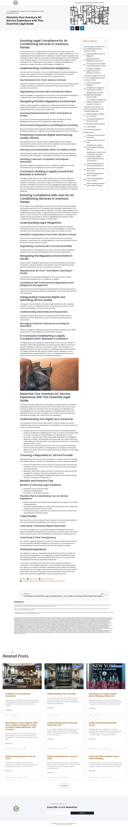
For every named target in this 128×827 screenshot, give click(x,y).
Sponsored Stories (47, 579)
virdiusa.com (50, 621)
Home (8, 11)
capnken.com (34, 617)
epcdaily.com (79, 625)
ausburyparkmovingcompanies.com (103, 627)
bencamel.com (65, 628)
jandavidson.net (16, 632)
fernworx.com (51, 619)
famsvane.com (16, 627)
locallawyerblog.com (62, 620)
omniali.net (78, 619)
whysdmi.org (97, 623)
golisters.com (56, 630)
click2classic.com (88, 628)
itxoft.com (19, 633)
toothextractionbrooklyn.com (19, 629)
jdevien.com (64, 624)
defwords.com (25, 621)
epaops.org (94, 631)
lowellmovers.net (51, 620)
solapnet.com (94, 627)
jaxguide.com (21, 623)
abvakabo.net (79, 617)
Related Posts (89, 132)
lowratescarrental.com (103, 623)
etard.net (32, 630)
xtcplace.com (85, 631)
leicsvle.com (48, 631)
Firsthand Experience (94, 130)
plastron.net (39, 623)
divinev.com (67, 621)
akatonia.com (82, 626)
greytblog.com (71, 630)
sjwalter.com (110, 623)
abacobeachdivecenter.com (39, 619)
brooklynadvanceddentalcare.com (20, 625)
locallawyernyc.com (39, 628)
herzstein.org (59, 619)
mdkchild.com (44, 617)
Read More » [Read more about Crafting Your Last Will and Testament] (8, 710)
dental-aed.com (94, 620)
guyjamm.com (79, 618)
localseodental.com (90, 624)
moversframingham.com (60, 627)
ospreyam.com (30, 620)
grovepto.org (66, 632)
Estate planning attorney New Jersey (95, 170)
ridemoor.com (106, 624)
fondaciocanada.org (81, 628)
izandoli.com (43, 631)
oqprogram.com (104, 617)
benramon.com (38, 631)
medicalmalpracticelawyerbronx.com (58, 621)
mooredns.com (16, 626)
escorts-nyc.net (29, 625)
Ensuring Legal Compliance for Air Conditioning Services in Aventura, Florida (94, 49)
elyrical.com (31, 619)
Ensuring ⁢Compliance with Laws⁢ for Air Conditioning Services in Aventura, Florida (95, 78)
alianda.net (20, 617)
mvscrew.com (46, 620)
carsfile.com (89, 627)
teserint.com (43, 629)
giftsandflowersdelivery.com (27, 617)
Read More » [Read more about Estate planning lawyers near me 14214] (8, 770)
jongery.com (97, 618)
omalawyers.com (34, 624)
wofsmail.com (23, 624)
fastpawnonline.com (46, 625)
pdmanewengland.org (47, 632)
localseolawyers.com (91, 623)
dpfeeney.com (16, 628)
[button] (72, 28)
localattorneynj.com (75, 631)
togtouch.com (74, 625)
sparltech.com (24, 633)
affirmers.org (66, 631)
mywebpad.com (40, 620)
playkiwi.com (70, 628)
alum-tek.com (84, 620)
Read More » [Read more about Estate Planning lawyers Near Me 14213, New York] (50, 739)
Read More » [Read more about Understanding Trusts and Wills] (50, 708)
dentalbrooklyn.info (74, 624)
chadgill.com (39, 617)
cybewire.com (99, 625)
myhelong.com (99, 629)
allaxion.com (104, 621)
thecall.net (26, 623)
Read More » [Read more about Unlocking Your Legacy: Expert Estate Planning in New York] (92, 708)
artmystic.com (75, 632)
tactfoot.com (93, 632)
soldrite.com (85, 629)
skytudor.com (21, 619)
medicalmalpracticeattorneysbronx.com (85, 630)
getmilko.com (94, 629)
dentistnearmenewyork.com (24, 626)
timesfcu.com (84, 625)
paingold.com (89, 632)
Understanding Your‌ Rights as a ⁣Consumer (95, 115)
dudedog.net (93, 618)
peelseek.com (107, 631)
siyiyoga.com (89, 629)
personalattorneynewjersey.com (87, 617)
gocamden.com (30, 621)
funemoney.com (33, 631)
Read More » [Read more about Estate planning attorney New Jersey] (92, 739)
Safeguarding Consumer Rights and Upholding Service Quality (94, 95)
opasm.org (106, 630)
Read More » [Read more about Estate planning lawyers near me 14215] (50, 772)
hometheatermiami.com (100, 631)
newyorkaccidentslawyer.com (63, 630)
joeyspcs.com (33, 628)
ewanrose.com (54, 632)
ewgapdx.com (55, 624)
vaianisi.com (94, 625)
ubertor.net (89, 620)
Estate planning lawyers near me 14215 (95, 179)
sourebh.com (105, 619)
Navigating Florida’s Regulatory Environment (94, 60)
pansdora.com (41, 630)
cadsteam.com (49, 624)
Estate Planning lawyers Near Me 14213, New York (95, 165)
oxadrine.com (39, 626)
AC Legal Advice (27, 581)
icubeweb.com (46, 628)
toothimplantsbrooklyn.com (54, 625)
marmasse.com (98, 632)
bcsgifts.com (34, 623)
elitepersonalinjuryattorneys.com (94, 626)
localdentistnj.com (60, 617)
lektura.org (21, 620)
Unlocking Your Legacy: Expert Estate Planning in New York (95, 147)
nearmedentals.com (22, 628)
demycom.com (25, 620)
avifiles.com (51, 628)
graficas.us (95, 617)
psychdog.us (53, 626)
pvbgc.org (70, 631)
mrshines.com (68, 623)
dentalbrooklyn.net (17, 624)
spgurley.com (28, 624)
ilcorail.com (86, 626)
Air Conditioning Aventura (42, 581)
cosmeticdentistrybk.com (44, 618)
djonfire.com (90, 631)
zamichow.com (46, 619)
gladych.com (94, 619)
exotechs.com (28, 618)
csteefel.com (99, 617)
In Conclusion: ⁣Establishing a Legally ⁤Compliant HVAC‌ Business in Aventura (96, 102)
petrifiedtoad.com (100, 619)
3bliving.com (48, 626)
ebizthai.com (85, 624)
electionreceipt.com (95, 630)
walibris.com (28, 630)
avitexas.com (80, 624)
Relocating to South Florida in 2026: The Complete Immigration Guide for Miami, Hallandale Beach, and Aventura (96, 156)
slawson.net (33, 618)
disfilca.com (70, 632)
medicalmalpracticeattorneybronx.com (103, 620)
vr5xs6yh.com (101, 624)
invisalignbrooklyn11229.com (108, 628)
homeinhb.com (28, 628)
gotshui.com (57, 620)
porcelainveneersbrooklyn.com (72, 618)
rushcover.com (69, 617)
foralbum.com (57, 626)
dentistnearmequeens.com (82, 623)
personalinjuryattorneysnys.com (24, 631)
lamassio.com (16, 631)
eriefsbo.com (38, 629)
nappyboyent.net (22, 632)
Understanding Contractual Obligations (95, 55)
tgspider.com (16, 620)
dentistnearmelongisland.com (51, 627)
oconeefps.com (49, 617)
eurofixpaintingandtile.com (64, 626)
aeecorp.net (16, 617)
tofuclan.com (75, 629)
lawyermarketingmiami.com (74, 621)
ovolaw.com (76, 630)
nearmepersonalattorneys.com (30, 627)
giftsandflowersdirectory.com (107, 625)
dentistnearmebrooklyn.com (105, 626)
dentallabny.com (22, 627)
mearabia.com (69, 625)
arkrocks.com (36, 630)
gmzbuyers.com (44, 624)
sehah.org (81, 631)
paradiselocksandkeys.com (82, 627)
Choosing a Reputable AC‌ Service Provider (95, 120)
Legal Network (69, 824)
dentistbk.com (55, 628)
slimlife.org (85, 619)
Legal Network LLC (71, 823)
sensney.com (64, 618)
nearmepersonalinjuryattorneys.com (97, 628)
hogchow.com (109, 617)
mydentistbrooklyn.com (69, 627)
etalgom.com (39, 624)
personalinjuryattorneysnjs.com (37, 625)
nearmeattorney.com (74, 623)
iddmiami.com (104, 632)
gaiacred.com (47, 629)
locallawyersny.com (27, 629)
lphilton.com (108, 621)
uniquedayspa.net (36, 632)
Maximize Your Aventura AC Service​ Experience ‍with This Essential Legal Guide (94, 109)
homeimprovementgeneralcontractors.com (66, 629)
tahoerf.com (112, 618)
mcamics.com (40, 621)
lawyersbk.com (89, 625)
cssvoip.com (30, 623)
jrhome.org (62, 631)
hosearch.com (75, 628)
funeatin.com (80, 629)
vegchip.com (54, 617)
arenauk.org (74, 619)
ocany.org (79, 632)
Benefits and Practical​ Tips (95, 124)
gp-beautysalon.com (32, 626)
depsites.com (102, 630)
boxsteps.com (43, 626)
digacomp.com (26, 619)
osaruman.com (16, 623)
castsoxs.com (96, 624)
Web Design (62, 824)
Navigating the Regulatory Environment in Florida (95, 89)
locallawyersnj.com (78, 620)
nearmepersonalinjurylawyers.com (85, 621)
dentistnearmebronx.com (18, 621)
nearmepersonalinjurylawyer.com (20, 618)
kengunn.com (37, 618)
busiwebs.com (52, 631)
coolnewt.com (57, 631)
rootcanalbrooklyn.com (63, 625)
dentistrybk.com (72, 626)
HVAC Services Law (58, 581)
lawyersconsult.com (60, 632)
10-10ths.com (74, 617)
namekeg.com (16, 619)
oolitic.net (81, 619)
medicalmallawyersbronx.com (96, 621)
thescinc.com (59, 618)
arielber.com (77, 626)
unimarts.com (68, 620)
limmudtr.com (46, 630)
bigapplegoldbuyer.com (54, 629)
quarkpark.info (84, 632)
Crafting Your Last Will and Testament (95, 136)
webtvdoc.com (69, 619)
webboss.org (45, 621)
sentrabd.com (89, 619)
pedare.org (65, 617)
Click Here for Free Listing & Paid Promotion (89, 3)
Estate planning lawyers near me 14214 (95, 174)
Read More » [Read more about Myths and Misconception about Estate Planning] (92, 770)
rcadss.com (110, 630)
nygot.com (27, 632)
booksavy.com (68, 624)
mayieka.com (107, 618)
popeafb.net (54, 623)
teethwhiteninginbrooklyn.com (41, 627)
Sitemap (58, 824)
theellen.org (60, 624)
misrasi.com (73, 620)
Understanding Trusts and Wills (96, 141)
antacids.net (36, 620)
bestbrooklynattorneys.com (61, 623)
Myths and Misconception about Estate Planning (96, 184)
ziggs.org (31, 632)
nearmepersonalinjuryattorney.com (20, 630)
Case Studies (91, 127)
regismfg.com (60, 628)
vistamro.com (41, 632)
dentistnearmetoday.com (53, 618)
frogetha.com (102, 618)
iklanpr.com (89, 618)
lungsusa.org (51, 630)
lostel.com (16, 633)
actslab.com (84, 618)
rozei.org (55, 619)
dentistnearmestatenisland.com (46, 623)
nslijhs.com (109, 619)
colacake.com (75, 627)
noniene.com (64, 619)
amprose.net (36, 621)
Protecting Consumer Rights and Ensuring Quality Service (96, 65)
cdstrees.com (109, 632)
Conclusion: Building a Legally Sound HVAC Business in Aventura (93, 71)
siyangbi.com (33, 629)
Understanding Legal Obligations (93, 84)
